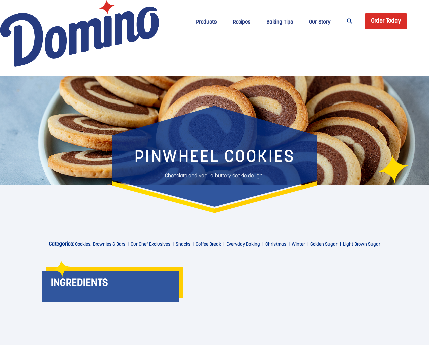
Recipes (241, 22)
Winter (298, 244)
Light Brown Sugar (361, 244)
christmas (275, 244)
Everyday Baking (243, 244)
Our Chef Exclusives (150, 244)
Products (206, 22)
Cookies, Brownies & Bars (100, 244)
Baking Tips (279, 22)
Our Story (319, 22)
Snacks (183, 244)
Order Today (386, 21)
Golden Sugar (324, 244)
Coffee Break (208, 244)
